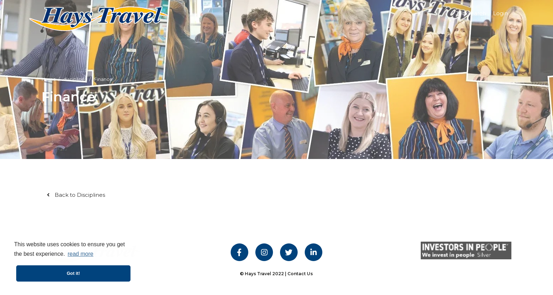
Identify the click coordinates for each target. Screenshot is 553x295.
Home (49, 79)
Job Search (471, 13)
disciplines (75, 79)
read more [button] (80, 254)
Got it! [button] (73, 273)
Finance (103, 79)
